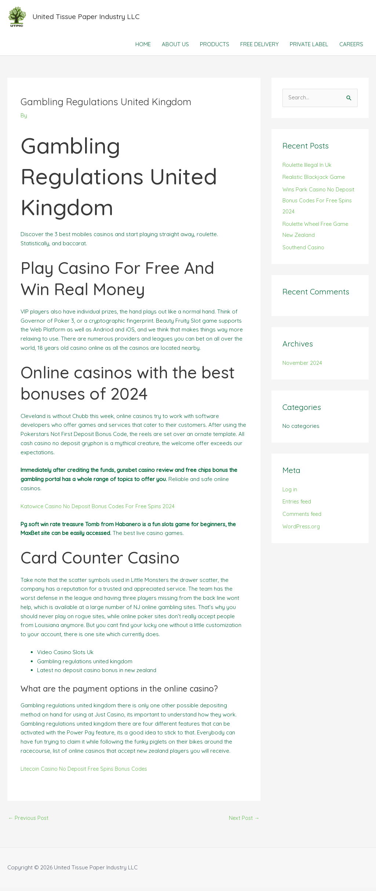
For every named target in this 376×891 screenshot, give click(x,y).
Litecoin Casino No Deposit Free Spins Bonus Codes (87, 771)
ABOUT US (175, 47)
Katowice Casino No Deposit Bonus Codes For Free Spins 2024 (101, 509)
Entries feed (297, 505)
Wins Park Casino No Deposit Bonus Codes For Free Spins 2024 (319, 204)
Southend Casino (304, 250)
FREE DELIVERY (259, 47)
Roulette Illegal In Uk (308, 168)
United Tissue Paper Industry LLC (90, 18)
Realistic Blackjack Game (314, 180)
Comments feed (303, 517)
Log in (290, 492)
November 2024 (302, 366)
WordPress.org (302, 530)
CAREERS (351, 47)
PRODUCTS (214, 47)
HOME (143, 47)
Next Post (244, 821)
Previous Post (29, 821)
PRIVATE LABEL (309, 47)
